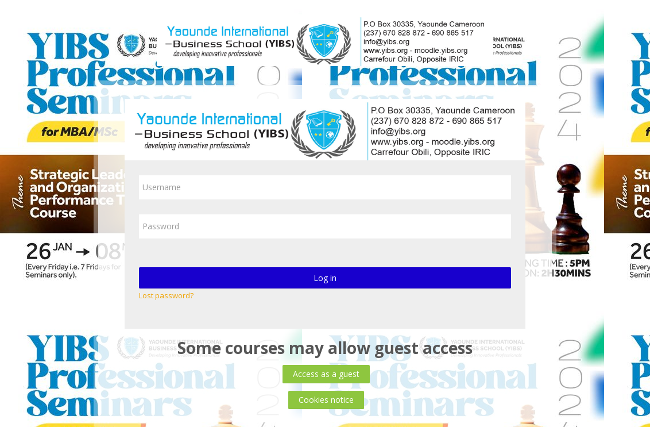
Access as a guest (326, 373)
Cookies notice (326, 399)
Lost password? (166, 295)
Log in (325, 277)
